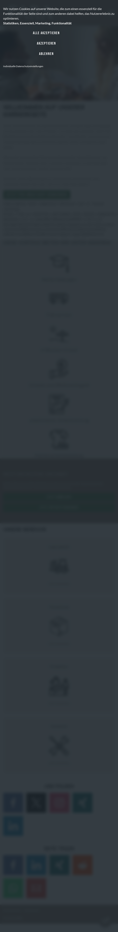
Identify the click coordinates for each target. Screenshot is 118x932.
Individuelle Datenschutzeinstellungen (23, 66)
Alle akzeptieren (46, 33)
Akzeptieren (46, 43)
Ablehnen (46, 54)
